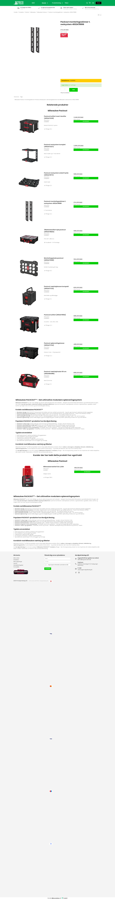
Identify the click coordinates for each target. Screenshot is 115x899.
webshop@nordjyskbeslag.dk (85, 569)
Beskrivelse (16, 96)
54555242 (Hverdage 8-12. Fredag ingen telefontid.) (88, 564)
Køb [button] (73, 89)
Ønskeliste (16, 559)
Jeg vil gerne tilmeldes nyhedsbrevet (58, 564)
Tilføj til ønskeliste (64, 92)
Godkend (47, 568)
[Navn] (57, 558)
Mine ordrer (16, 558)
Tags (21, 96)
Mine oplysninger (17, 561)
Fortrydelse (16, 567)
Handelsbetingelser (18, 565)
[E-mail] (57, 561)
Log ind (15, 563)
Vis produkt (86, 121)
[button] (98, 15)
